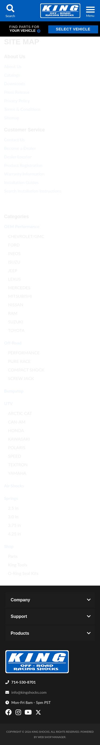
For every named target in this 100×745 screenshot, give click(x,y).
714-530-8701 (23, 682)
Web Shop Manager (52, 737)
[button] (10, 10)
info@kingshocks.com (29, 692)
